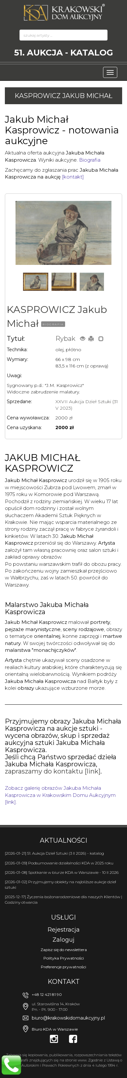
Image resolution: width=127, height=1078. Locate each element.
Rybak (65, 338)
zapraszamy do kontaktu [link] (52, 771)
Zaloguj (63, 939)
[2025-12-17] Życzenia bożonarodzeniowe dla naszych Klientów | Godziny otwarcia (63, 899)
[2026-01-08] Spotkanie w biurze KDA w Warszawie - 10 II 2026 (62, 872)
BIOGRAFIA (53, 324)
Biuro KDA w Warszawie (55, 1029)
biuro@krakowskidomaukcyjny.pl (68, 1018)
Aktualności (63, 840)
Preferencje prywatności (63, 966)
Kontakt (64, 981)
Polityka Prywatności (63, 958)
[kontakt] (73, 177)
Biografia (89, 160)
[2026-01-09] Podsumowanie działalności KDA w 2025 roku (59, 863)
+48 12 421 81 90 (47, 994)
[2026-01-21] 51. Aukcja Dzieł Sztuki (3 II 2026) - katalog (54, 853)
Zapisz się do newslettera (63, 949)
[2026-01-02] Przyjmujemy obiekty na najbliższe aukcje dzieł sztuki (60, 884)
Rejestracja (64, 929)
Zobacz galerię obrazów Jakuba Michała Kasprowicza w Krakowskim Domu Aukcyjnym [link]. (60, 795)
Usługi (63, 917)
